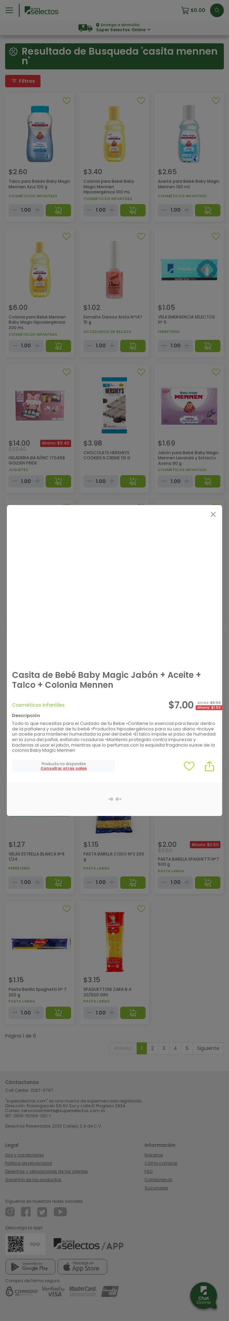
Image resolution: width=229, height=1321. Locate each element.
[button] (64, 768)
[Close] (213, 514)
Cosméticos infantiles (38, 705)
